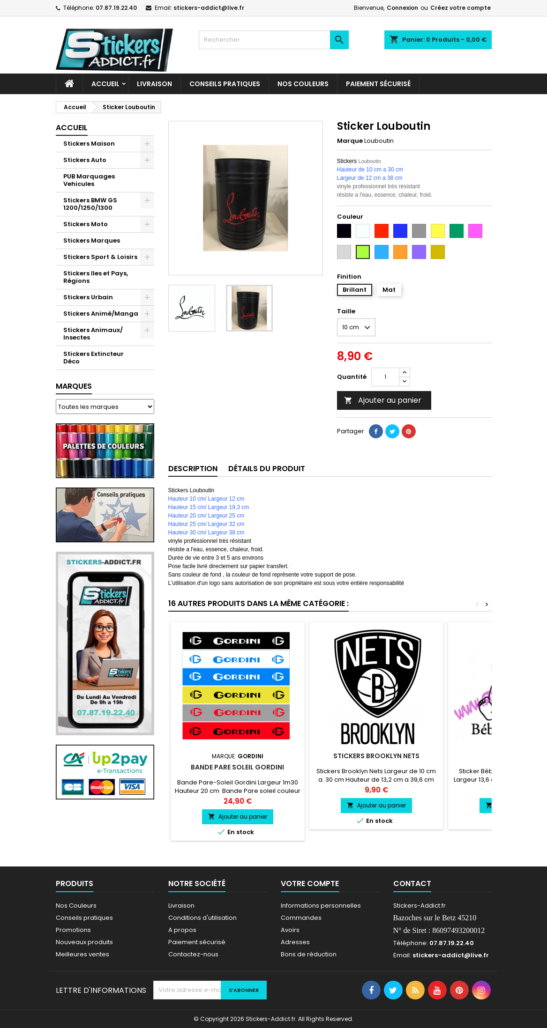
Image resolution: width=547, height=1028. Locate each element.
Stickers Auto (84, 159)
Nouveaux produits (84, 942)
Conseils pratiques (84, 917)
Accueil (105, 84)
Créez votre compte (460, 8)
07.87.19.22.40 (116, 8)
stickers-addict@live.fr (208, 8)
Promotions (73, 929)
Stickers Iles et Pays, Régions (95, 277)
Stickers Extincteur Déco (93, 357)
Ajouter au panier (382, 400)
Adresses (295, 942)
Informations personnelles (321, 905)
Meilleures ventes (82, 954)
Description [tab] (192, 468)
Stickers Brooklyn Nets (376, 756)
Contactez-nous (193, 954)
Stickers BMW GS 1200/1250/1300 (90, 204)
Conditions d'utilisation (202, 917)
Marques (74, 386)
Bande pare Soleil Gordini (237, 767)
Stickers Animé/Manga (100, 313)
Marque (350, 141)
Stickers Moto (85, 224)
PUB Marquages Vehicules (89, 180)
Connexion (402, 8)
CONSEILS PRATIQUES (224, 84)
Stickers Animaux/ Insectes (93, 333)
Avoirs (290, 929)
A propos (182, 929)
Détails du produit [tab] (266, 468)
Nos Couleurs (303, 84)
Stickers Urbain (88, 297)
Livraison (154, 84)
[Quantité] (385, 377)
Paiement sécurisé (378, 84)
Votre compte (310, 883)
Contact (412, 883)
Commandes (301, 917)
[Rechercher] (274, 39)
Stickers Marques (91, 240)
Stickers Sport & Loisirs (100, 256)
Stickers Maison (89, 143)
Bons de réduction (309, 954)
